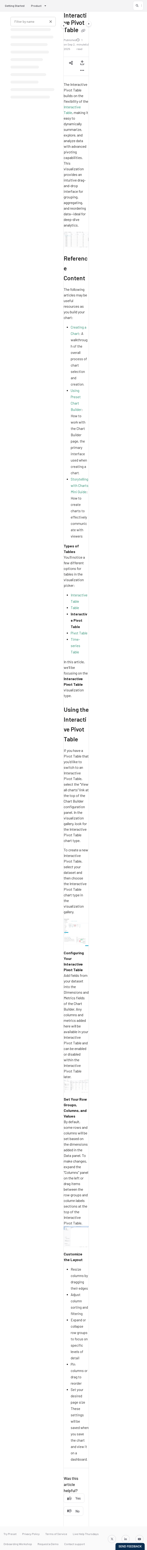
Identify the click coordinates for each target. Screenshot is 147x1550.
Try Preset (10, 1533)
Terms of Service (56, 1533)
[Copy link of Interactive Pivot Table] (83, 30)
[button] (138, 5)
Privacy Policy (31, 1533)
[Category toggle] (63, 25)
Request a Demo (48, 1544)
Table (75, 608)
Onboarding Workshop (18, 1544)
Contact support (74, 1544)
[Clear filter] (51, 21)
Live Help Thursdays (86, 1533)
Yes (74, 1498)
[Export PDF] (82, 62)
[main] (76, 768)
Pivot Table (79, 633)
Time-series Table (75, 645)
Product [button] (36, 5)
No (73, 1511)
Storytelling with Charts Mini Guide (79, 485)
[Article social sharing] (71, 62)
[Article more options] (82, 70)
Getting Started (14, 5)
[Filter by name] (33, 21)
